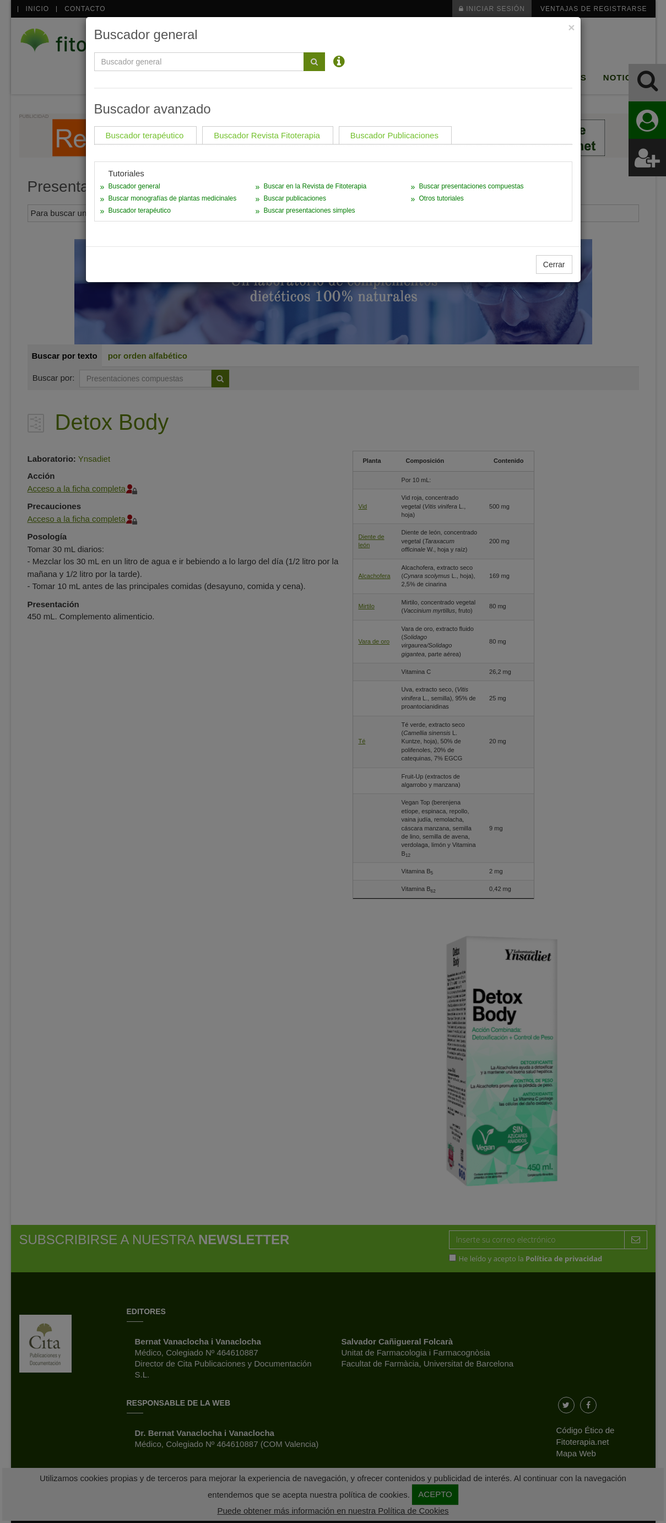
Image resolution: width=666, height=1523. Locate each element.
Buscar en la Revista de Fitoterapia (314, 186)
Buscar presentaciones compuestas (471, 186)
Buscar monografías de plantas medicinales (173, 198)
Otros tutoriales (441, 198)
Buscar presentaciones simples (309, 210)
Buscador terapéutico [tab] (145, 135)
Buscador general (134, 186)
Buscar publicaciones (294, 198)
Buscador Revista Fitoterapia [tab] (267, 135)
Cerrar (554, 264)
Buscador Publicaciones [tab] (394, 135)
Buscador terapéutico (140, 210)
